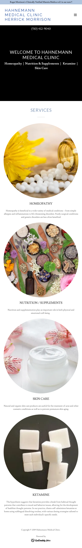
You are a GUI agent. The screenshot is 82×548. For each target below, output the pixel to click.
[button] (75, 15)
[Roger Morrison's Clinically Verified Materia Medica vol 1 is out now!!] (41, 2)
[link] (30, 20)
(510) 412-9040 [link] (41, 29)
